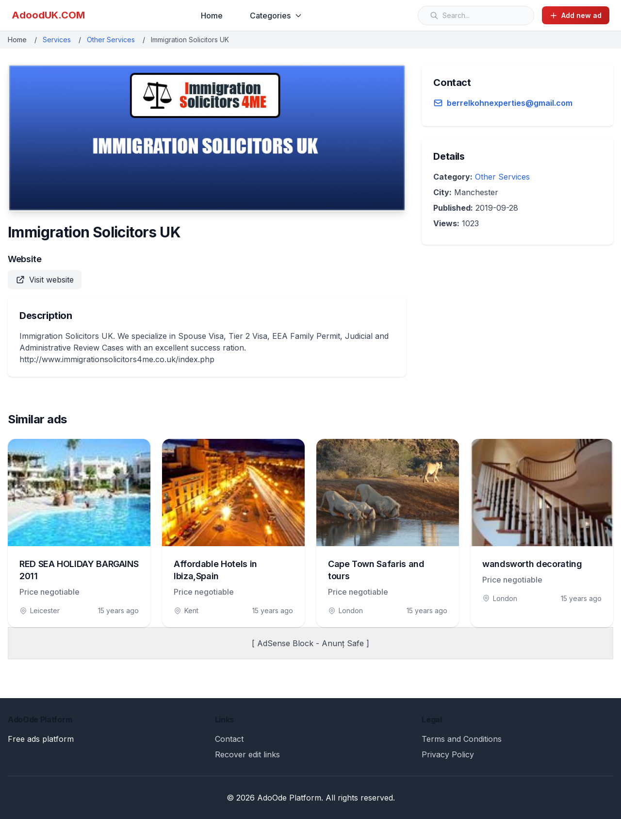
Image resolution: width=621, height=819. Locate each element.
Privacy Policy (448, 754)
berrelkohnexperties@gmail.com (509, 103)
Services (57, 39)
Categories (276, 15)
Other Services (111, 39)
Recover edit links (247, 754)
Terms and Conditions (462, 739)
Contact (229, 739)
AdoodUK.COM (48, 15)
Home (212, 15)
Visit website (45, 279)
